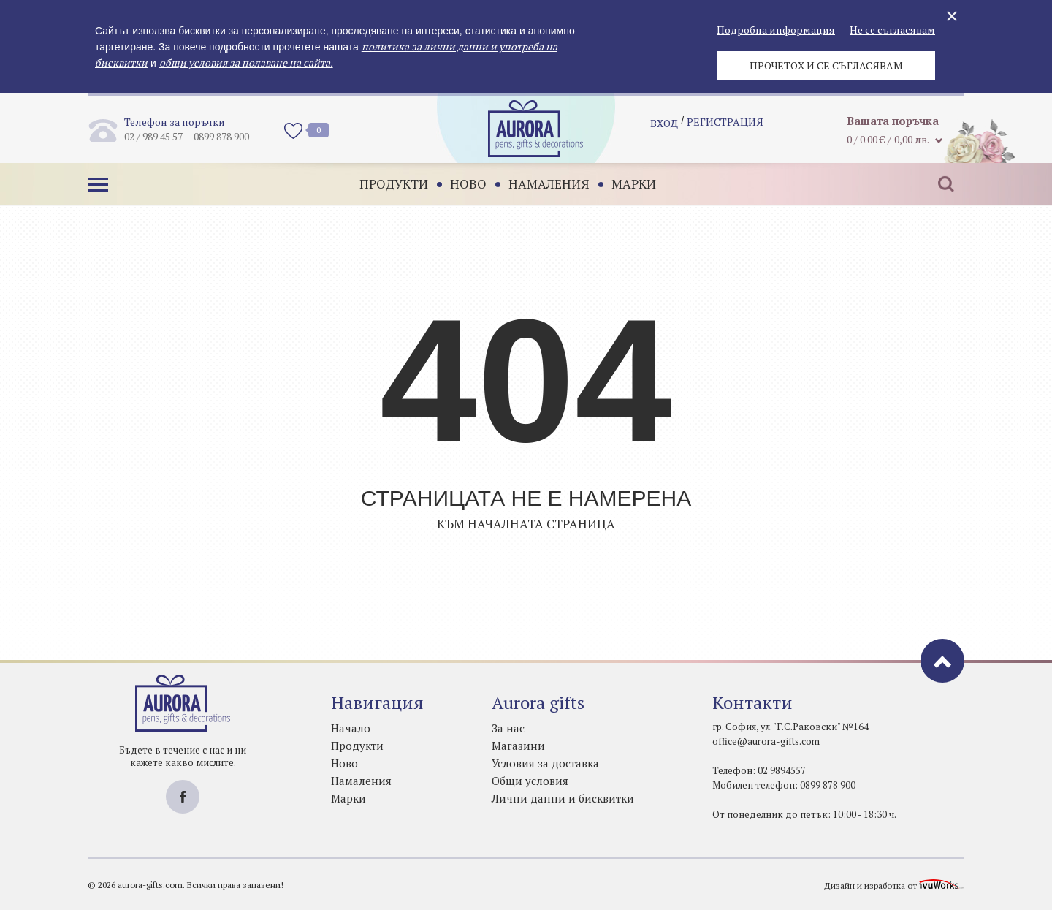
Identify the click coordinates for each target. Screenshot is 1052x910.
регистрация (725, 128)
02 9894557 (782, 770)
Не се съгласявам (892, 30)
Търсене (938, 184)
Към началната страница (526, 523)
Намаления (541, 183)
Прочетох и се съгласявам (826, 65)
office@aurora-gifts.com (766, 741)
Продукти (386, 183)
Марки (626, 183)
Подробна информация (776, 30)
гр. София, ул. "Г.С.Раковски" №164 (790, 726)
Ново (461, 183)
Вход (664, 128)
